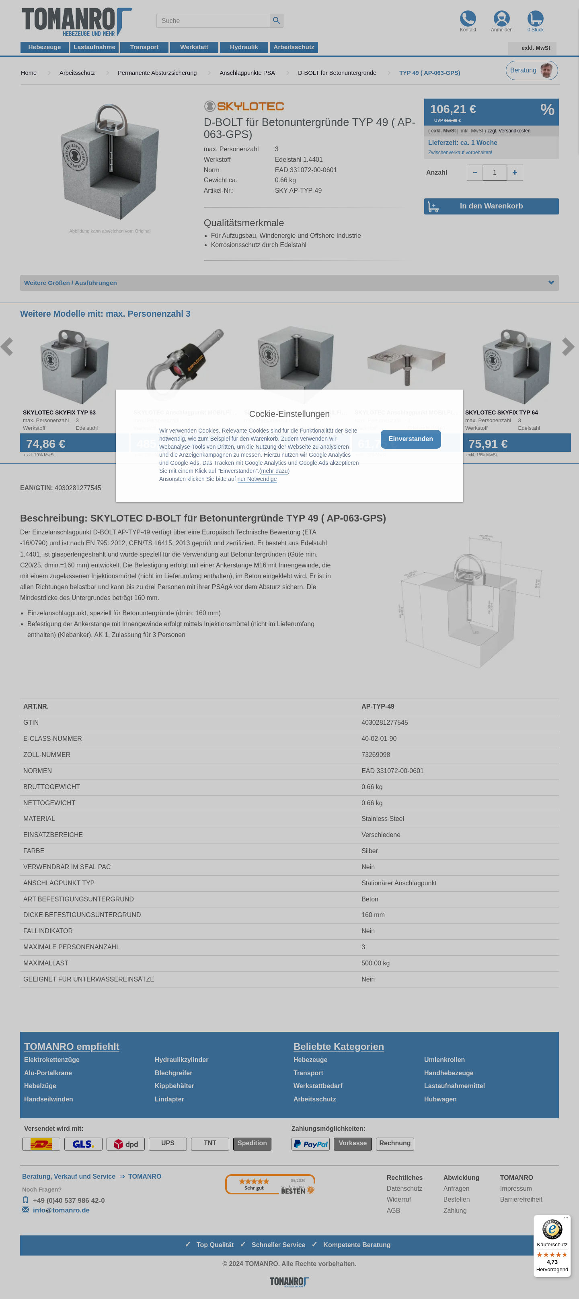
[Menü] (566, 1220)
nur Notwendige (257, 479)
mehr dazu (274, 471)
